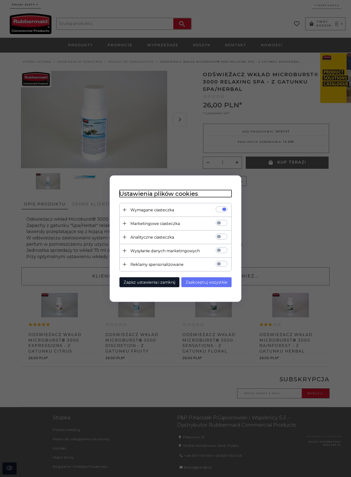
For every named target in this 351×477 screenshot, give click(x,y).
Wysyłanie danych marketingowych (165, 250)
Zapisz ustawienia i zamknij (149, 282)
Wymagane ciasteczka (152, 209)
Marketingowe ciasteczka (155, 223)
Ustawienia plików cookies (158, 193)
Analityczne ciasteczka (152, 237)
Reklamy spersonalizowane (157, 264)
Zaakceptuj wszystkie (206, 282)
